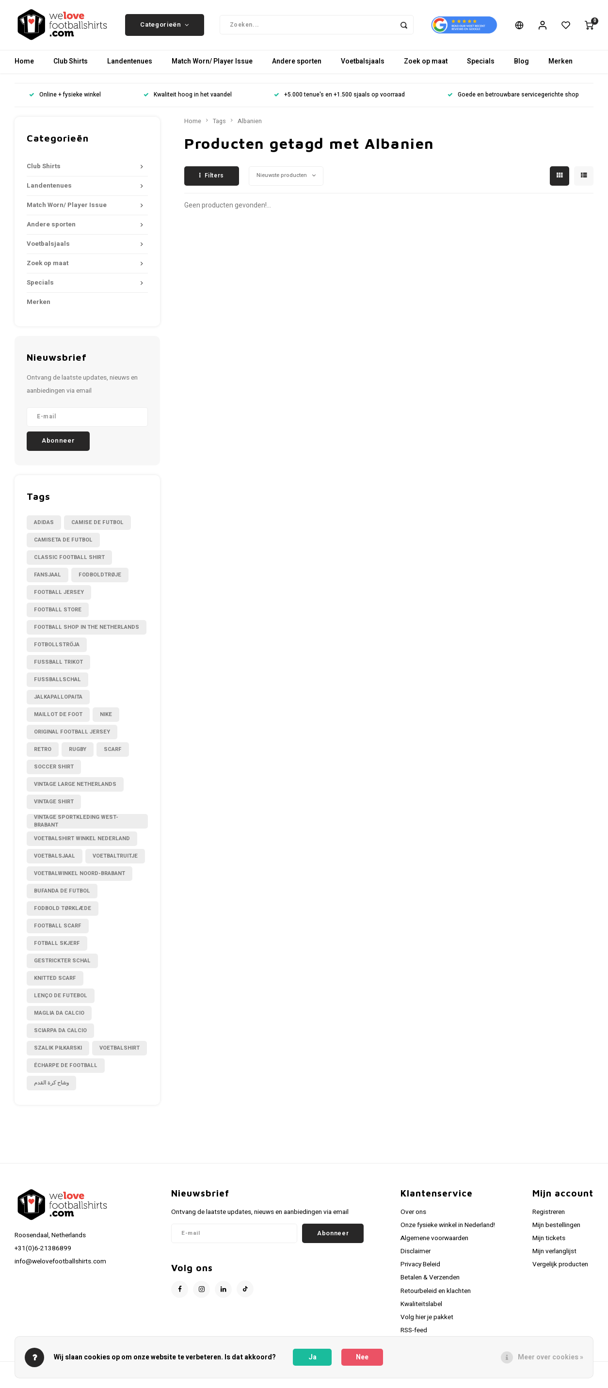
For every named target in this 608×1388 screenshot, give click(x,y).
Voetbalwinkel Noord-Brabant (79, 877)
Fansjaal (47, 578)
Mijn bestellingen (556, 1228)
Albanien (250, 124)
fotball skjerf (57, 946)
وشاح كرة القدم (51, 1086)
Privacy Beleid (420, 1268)
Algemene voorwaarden (434, 1241)
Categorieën (164, 27)
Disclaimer (415, 1255)
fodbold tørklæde (62, 912)
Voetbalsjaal (54, 859)
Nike (106, 718)
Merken (560, 65)
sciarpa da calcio (60, 1034)
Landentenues (129, 65)
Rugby (77, 753)
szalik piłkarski (58, 1051)
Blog (521, 65)
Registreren (548, 1215)
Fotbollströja (57, 648)
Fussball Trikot (58, 665)
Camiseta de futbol (63, 543)
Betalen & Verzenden (430, 1281)
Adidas (44, 526)
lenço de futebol (60, 999)
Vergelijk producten (560, 1268)
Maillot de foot (58, 718)
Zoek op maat (426, 65)
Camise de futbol (97, 526)
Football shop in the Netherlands (86, 630)
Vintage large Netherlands (75, 787)
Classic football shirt (69, 561)
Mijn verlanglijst (554, 1255)
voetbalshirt (119, 1051)
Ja (312, 1357)
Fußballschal (57, 683)
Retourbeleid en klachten (435, 1294)
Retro (42, 753)
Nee (362, 1357)
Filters (211, 179)
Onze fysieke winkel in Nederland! (447, 1228)
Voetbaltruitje (115, 859)
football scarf (57, 929)
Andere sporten (296, 65)
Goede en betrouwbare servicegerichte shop (513, 99)
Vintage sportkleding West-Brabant (76, 824)
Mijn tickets (548, 1241)
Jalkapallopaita (58, 700)
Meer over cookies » (550, 1357)
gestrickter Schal (62, 964)
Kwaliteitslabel (421, 1307)
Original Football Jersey (72, 735)
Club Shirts (70, 65)
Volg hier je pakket (426, 1320)
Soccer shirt (54, 770)
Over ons (413, 1215)
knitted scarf (55, 981)
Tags (219, 124)
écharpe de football (65, 1069)
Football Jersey (59, 595)
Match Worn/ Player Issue (212, 65)
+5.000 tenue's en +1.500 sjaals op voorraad (339, 99)
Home (24, 65)
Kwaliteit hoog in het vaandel (188, 99)
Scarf (113, 753)
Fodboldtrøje (100, 578)
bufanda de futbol (62, 894)
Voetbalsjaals (362, 65)
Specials (481, 65)
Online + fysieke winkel (65, 99)
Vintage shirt (54, 805)
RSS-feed (413, 1334)
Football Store (57, 613)
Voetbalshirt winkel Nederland (82, 842)
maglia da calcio (59, 1016)
